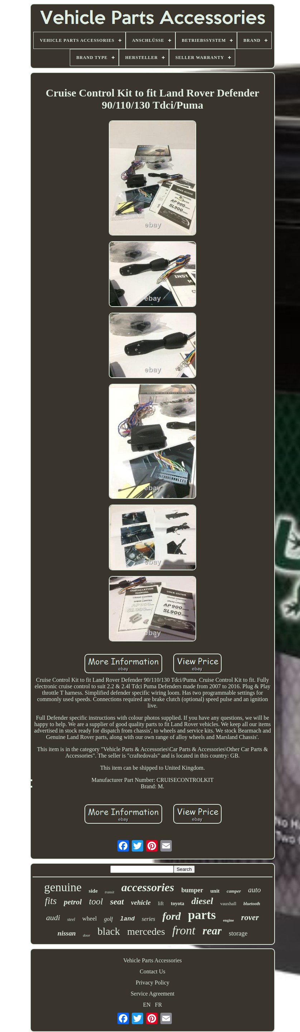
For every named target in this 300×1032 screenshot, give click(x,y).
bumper (192, 890)
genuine (62, 887)
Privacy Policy (152, 982)
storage (238, 933)
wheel (89, 918)
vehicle (141, 902)
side (93, 891)
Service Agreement (152, 994)
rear (212, 930)
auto (254, 890)
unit (214, 891)
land (127, 919)
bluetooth (251, 903)
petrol (73, 902)
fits (51, 900)
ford (171, 916)
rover (250, 917)
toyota (177, 903)
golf (108, 919)
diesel (202, 901)
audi (53, 917)
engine (228, 920)
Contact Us (152, 971)
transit (109, 892)
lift (161, 903)
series (148, 919)
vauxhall (228, 903)
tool (96, 901)
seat (117, 901)
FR (158, 1005)
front (183, 930)
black (108, 931)
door (87, 935)
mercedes (146, 931)
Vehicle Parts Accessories (152, 960)
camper (234, 891)
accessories (147, 887)
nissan (67, 933)
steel (71, 919)
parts (202, 915)
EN (147, 1005)
